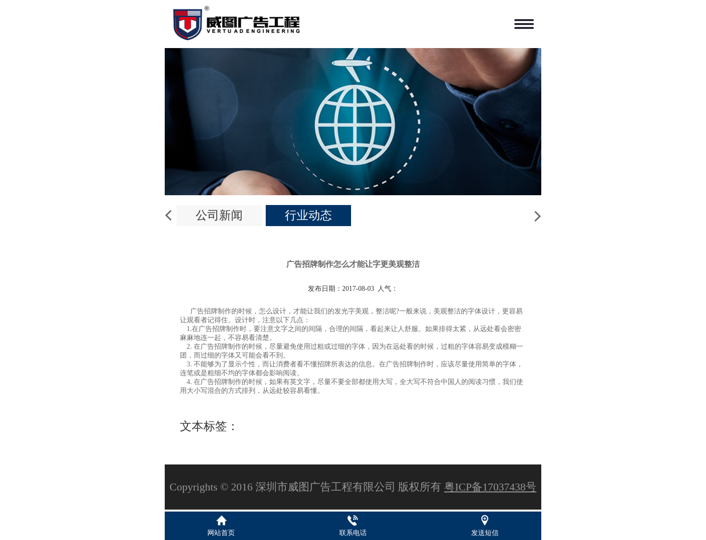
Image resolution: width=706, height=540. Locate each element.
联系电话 (353, 533)
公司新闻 (219, 215)
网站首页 (221, 533)
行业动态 (308, 215)
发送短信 (485, 533)
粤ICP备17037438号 (490, 487)
